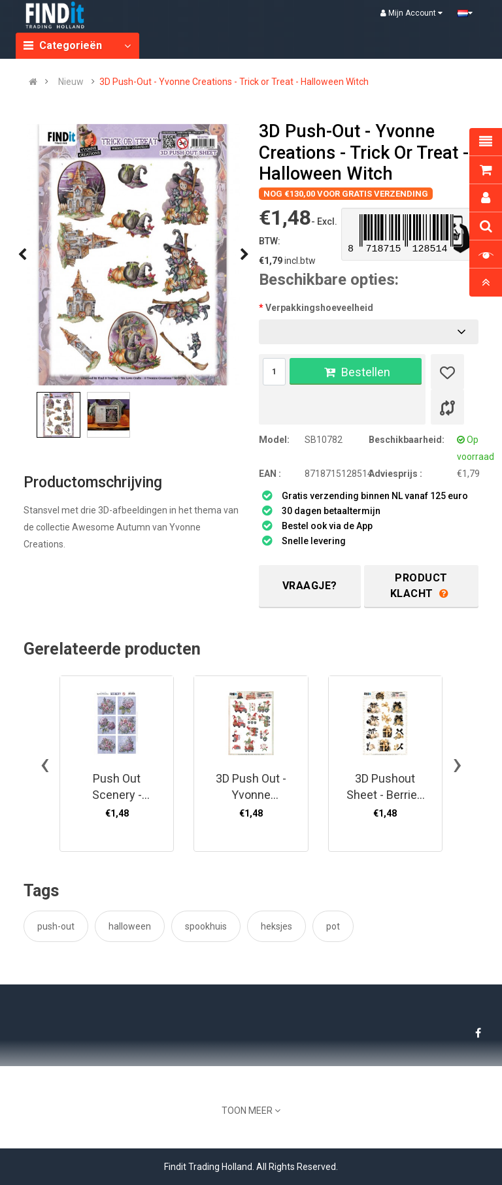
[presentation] (22, 254)
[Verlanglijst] (447, 371)
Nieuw (71, 81)
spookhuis (206, 926)
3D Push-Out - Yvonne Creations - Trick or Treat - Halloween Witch (234, 81)
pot (333, 926)
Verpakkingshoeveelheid (319, 307)
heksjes (276, 926)
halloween (130, 926)
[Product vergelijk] (447, 407)
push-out (56, 926)
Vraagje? (309, 585)
